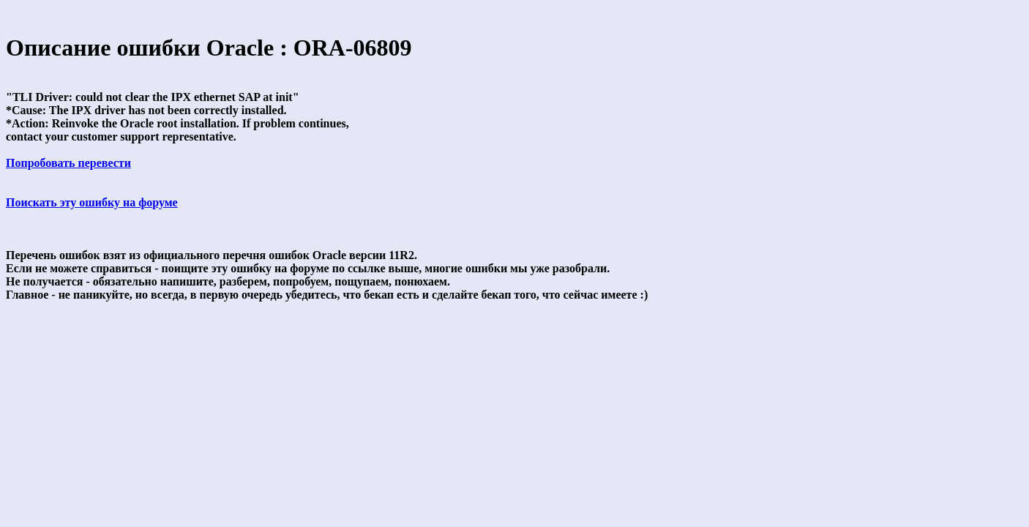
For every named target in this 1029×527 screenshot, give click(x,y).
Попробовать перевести (68, 163)
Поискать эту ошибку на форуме (92, 202)
